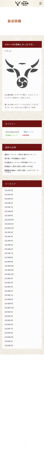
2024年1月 (9, 278)
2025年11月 (9, 337)
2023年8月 (9, 257)
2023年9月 (9, 261)
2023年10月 (9, 266)
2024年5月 (9, 291)
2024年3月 (9, 287)
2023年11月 (9, 270)
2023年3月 (9, 236)
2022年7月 (9, 207)
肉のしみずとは (10, 371)
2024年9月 (9, 303)
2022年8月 (9, 211)
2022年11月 (9, 224)
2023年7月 (9, 253)
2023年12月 (9, 274)
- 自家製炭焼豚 (12, 402)
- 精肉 (8, 397)
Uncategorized (12, 132)
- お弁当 (9, 388)
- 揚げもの (10, 393)
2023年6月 (9, 249)
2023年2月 (9, 232)
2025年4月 (9, 320)
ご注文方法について (29, 378)
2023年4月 (9, 240)
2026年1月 (9, 341)
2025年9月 (9, 333)
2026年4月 (9, 345)
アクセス (25, 384)
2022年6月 (9, 203)
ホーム (7, 365)
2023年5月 (9, 245)
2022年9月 (9, 215)
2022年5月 (9, 199)
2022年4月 (9, 194)
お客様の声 (26, 371)
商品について (29, 132)
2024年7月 (9, 295)
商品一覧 (7, 384)
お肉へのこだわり (11, 378)
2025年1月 (9, 312)
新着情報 (25, 135)
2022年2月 (9, 190)
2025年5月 (9, 324)
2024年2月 (9, 282)
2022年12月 (9, 228)
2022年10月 (9, 220)
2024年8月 (9, 299)
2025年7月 (9, 328)
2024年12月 (9, 308)
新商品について (12, 135)
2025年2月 (9, 316)
